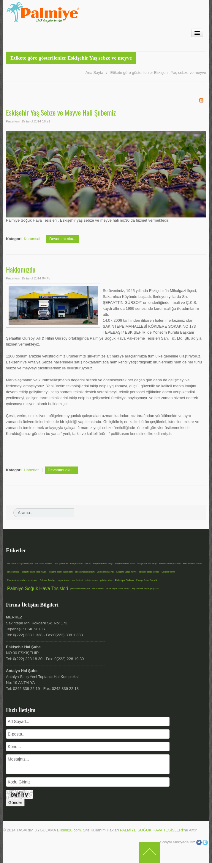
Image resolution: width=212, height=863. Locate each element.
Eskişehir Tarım (168, 572)
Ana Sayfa (94, 72)
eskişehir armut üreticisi (80, 563)
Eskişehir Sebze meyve (126, 572)
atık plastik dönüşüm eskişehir (20, 563)
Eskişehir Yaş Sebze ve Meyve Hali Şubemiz (61, 112)
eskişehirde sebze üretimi (170, 563)
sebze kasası (98, 588)
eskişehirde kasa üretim (125, 563)
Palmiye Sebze (124, 580)
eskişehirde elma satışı (103, 563)
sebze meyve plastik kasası (117, 588)
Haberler (31, 470)
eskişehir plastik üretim (85, 572)
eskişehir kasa (13, 572)
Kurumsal (32, 239)
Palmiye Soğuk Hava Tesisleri (37, 588)
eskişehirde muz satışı (146, 563)
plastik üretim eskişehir (80, 588)
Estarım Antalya (47, 580)
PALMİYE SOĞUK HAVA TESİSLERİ (151, 830)
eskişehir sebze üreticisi (149, 572)
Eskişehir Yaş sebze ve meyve (22, 580)
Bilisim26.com (69, 830)
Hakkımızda (21, 269)
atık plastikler (61, 563)
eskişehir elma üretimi (192, 563)
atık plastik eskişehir (44, 563)
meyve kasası (63, 580)
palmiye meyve (91, 580)
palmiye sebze (106, 580)
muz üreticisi (77, 580)
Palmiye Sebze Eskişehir (147, 580)
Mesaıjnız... (88, 764)
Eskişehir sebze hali (105, 572)
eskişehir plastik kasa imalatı (34, 572)
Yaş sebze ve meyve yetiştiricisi (145, 588)
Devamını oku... (62, 239)
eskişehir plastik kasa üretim (61, 572)
